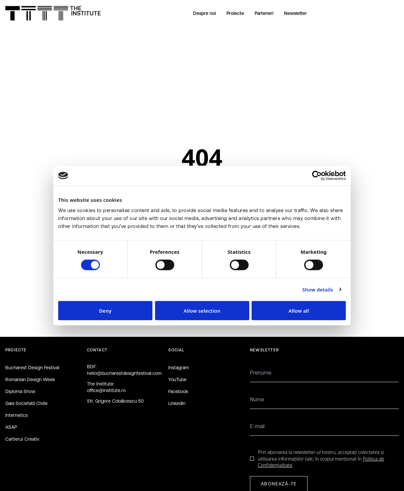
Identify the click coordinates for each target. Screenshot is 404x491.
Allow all (298, 310)
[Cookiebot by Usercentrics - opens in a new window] (317, 176)
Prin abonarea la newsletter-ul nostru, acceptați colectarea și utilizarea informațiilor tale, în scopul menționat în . (321, 458)
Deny (105, 310)
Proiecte (235, 13)
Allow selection (201, 310)
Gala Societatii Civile (26, 403)
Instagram (178, 367)
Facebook (178, 391)
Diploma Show (20, 391)
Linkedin (176, 403)
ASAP (11, 427)
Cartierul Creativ (22, 439)
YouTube (177, 379)
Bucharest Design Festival (32, 367)
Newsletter (295, 13)
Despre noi (204, 13)
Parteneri (264, 13)
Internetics (16, 415)
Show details (317, 289)
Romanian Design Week (30, 379)
